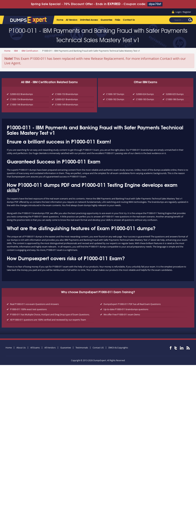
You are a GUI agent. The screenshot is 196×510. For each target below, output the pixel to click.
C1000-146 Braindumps (21, 104)
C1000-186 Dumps (175, 99)
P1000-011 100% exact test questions (28, 309)
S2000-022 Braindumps (21, 94)
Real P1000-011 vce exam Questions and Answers (34, 304)
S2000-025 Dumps (175, 94)
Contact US (98, 347)
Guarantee (106, 20)
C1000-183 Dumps (145, 99)
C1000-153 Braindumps (66, 94)
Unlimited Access (89, 20)
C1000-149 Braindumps (66, 104)
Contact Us (129, 20)
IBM (16, 50)
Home (60, 20)
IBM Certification (29, 50)
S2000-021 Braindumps (66, 99)
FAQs (117, 20)
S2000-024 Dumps (145, 94)
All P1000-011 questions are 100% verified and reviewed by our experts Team (48, 319)
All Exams (35, 347)
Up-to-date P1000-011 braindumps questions (126, 309)
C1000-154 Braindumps (21, 99)
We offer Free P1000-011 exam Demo (122, 314)
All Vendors (71, 20)
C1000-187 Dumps (115, 94)
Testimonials (82, 347)
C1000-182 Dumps (115, 99)
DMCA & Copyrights (118, 347)
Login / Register (183, 11)
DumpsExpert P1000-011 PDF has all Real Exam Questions (132, 304)
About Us (21, 347)
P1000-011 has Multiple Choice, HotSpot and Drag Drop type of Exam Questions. (50, 314)
